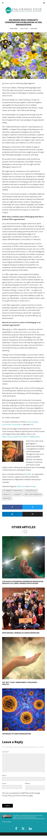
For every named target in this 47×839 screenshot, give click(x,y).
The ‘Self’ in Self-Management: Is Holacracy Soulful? (19, 683)
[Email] (32, 514)
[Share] (12, 507)
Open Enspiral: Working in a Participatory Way (20, 633)
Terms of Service (22, 799)
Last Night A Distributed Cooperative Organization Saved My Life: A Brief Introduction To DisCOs (22, 582)
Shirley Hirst (20, 486)
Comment (5, 752)
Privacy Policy (7, 799)
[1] (28, 252)
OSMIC (28, 474)
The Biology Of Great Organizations (16, 734)
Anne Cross (14, 28)
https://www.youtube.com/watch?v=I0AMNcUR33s (21, 437)
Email (4, 787)
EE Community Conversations (13, 490)
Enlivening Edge (31, 490)
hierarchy (18, 494)
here (31, 424)
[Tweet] (32, 507)
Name (4, 779)
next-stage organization (33, 494)
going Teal (7, 494)
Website (27, 787)
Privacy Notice (6, 825)
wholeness (7, 498)
